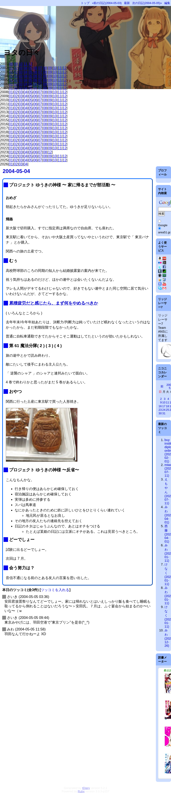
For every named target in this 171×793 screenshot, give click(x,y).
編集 (167, 3)
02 (16, 68)
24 (163, 409)
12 (30, 64)
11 (26, 64)
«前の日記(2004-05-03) (107, 3)
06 (35, 68)
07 (40, 68)
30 (160, 413)
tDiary (86, 788)
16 (160, 406)
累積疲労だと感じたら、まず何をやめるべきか (53, 303)
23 (160, 409)
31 (163, 413)
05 (30, 68)
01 (11, 68)
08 (11, 64)
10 (21, 64)
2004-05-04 (16, 171)
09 (16, 64)
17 (163, 406)
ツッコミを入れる (55, 590)
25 (167, 409)
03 (21, 68)
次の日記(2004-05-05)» (147, 3)
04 (26, 68)
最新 (127, 3)
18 (167, 406)
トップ (85, 3)
